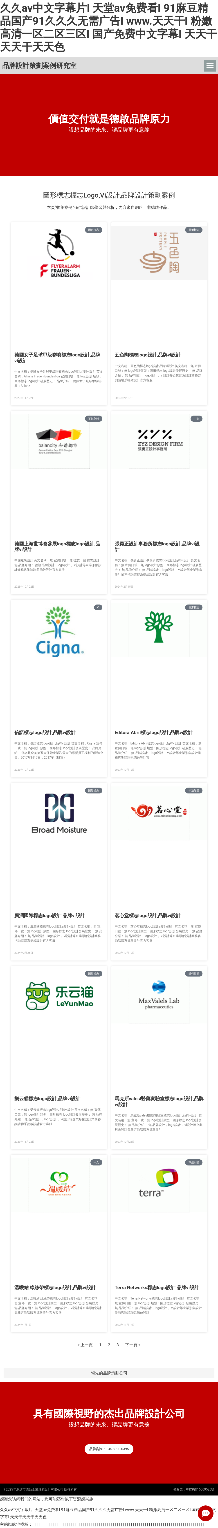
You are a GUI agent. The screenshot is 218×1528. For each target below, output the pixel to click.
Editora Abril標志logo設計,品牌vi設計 (154, 732)
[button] (210, 66)
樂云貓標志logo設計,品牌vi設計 (47, 1098)
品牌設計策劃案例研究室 (39, 66)
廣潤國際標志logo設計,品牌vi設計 (49, 915)
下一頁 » (132, 1344)
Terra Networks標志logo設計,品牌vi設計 (157, 1287)
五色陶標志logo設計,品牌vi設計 (148, 355)
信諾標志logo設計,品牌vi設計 (45, 732)
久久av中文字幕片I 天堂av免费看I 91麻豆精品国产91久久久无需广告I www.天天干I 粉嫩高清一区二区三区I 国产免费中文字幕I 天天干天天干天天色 (108, 27)
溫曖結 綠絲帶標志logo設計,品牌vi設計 (55, 1287)
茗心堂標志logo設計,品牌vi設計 (148, 915)
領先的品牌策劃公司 (109, 1373)
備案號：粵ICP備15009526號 (193, 1489)
